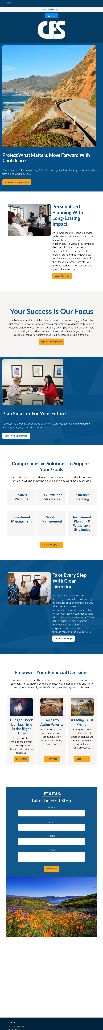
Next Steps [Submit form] (51, 868)
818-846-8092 (19, 1027)
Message (51, 849)
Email (51, 821)
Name (51, 807)
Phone (51, 835)
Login (51, 16)
